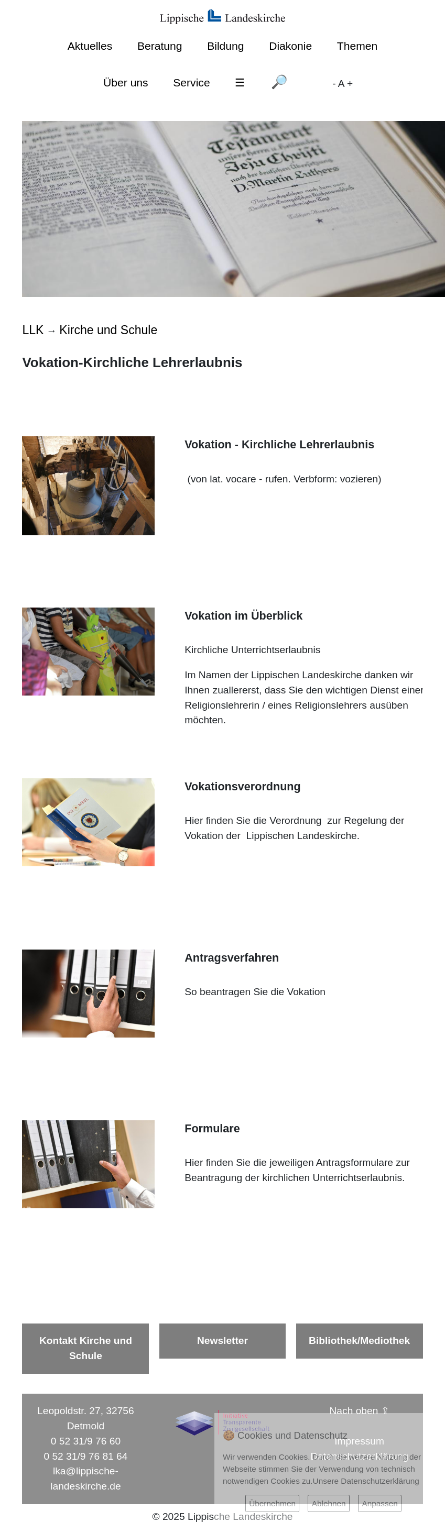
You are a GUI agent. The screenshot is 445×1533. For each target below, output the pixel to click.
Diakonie (290, 46)
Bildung (225, 46)
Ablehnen (329, 1503)
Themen (357, 46)
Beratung (159, 46)
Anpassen (379, 1503)
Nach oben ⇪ (359, 1410)
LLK (33, 330)
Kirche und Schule (108, 330)
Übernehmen (272, 1503)
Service (191, 82)
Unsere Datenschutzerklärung (366, 1480)
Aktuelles (90, 46)
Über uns (125, 82)
